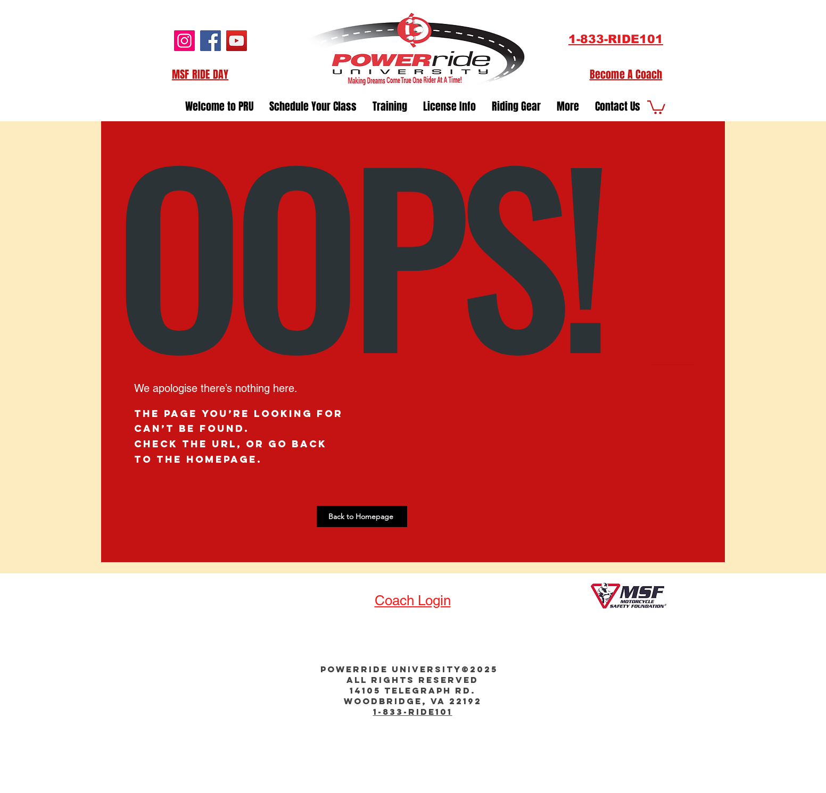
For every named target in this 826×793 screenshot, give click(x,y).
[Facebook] (210, 40)
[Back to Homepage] (362, 516)
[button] (617, 103)
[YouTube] (236, 40)
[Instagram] (184, 40)
